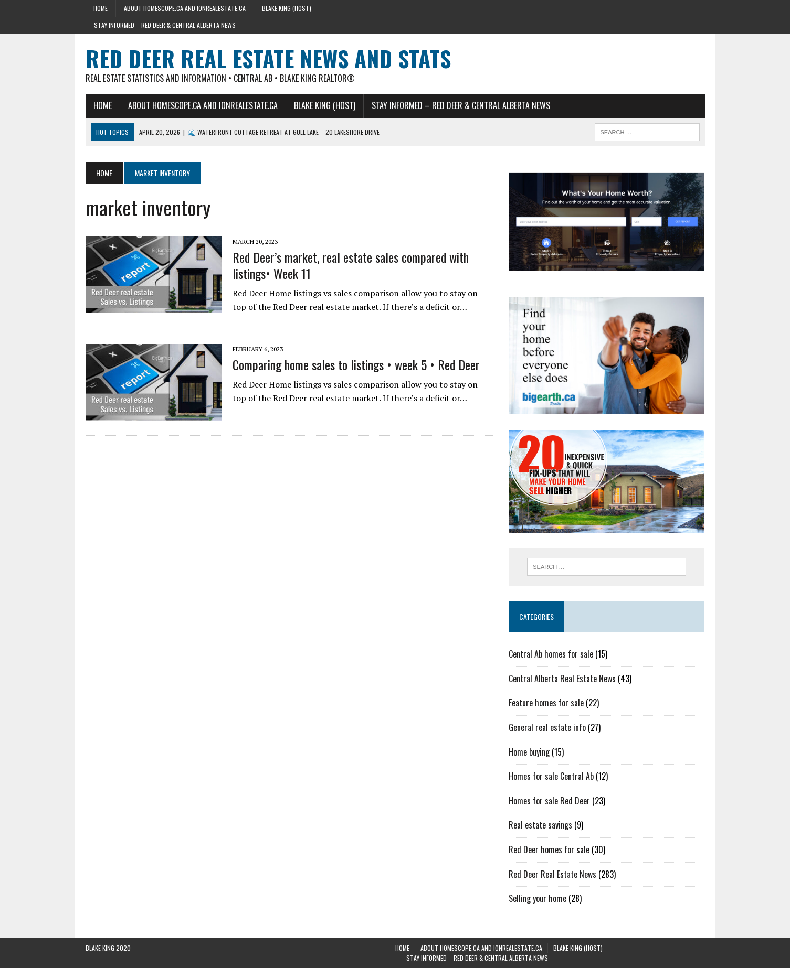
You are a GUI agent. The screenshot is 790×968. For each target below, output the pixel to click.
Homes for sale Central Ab (551, 776)
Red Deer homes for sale (549, 849)
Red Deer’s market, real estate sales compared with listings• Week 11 (351, 265)
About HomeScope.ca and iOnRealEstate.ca (185, 8)
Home (100, 8)
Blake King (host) (286, 8)
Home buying (529, 752)
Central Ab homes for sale (551, 654)
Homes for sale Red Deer (549, 800)
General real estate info (547, 727)
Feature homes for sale (546, 702)
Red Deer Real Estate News (552, 874)
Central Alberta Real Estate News (562, 678)
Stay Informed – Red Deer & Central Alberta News (165, 24)
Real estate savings (540, 825)
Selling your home (537, 898)
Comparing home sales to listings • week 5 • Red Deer (356, 364)
